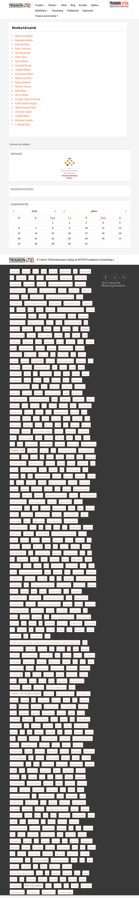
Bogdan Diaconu (54, 867)
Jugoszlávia (60, 649)
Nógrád (84, 412)
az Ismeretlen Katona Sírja (18, 598)
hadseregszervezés (31, 803)
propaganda (28, 751)
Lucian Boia (69, 540)
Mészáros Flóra (23, 78)
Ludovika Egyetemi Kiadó (18, 291)
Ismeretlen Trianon (35, 598)
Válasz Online (26, 687)
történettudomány (16, 726)
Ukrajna (69, 630)
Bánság (48, 527)
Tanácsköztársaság (65, 502)
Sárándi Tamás (48, 675)
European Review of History (18, 828)
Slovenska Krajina (90, 623)
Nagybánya (69, 777)
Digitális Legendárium (79, 815)
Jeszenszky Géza (57, 566)
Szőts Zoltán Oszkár (83, 694)
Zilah (75, 271)
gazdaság (45, 419)
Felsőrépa (88, 559)
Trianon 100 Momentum (53, 393)
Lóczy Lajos (31, 335)
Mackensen (39, 758)
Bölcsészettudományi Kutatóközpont (62, 617)
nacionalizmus (28, 425)
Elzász (13, 739)
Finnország (53, 406)
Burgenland (61, 463)
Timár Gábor (90, 342)
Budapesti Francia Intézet (35, 323)
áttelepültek (42, 483)
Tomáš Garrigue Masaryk (29, 745)
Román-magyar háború (81, 726)
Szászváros (36, 675)
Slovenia (58, 726)
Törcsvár (56, 527)
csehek (50, 777)
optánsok (80, 790)
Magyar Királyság (85, 271)
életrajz (46, 380)
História (91, 566)
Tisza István (50, 361)
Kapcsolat (88, 10)
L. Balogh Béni (22, 124)
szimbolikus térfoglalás (26, 348)
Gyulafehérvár (80, 540)
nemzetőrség (50, 847)
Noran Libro (82, 534)
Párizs (54, 367)
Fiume (67, 335)
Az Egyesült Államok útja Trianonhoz (35, 303)
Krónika (83, 5)
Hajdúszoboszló (22, 559)
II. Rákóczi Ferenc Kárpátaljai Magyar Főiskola (60, 297)
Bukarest (33, 527)
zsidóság (85, 873)
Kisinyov (35, 271)
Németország (88, 527)
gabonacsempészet (76, 764)
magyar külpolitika (71, 796)
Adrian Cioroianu (70, 835)
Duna (89, 553)
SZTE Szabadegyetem (68, 707)
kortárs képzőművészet (30, 655)
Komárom (50, 323)
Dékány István (27, 495)
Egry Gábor (81, 713)
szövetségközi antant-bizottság (39, 399)
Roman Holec (67, 873)
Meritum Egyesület (16, 815)
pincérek (82, 796)
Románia (14, 540)
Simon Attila (21, 95)
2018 (66, 886)
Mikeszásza (75, 425)
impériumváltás (91, 572)
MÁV (23, 777)
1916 (12, 444)
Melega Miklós (30, 649)
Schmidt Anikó (74, 822)
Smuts (83, 662)
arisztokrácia (91, 585)
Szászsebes (61, 713)
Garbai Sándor (32, 291)
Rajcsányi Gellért (77, 393)
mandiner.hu (77, 655)
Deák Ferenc (58, 431)
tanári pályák (78, 732)
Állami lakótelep (76, 751)
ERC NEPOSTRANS (71, 521)
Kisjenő (20, 444)
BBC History (74, 841)
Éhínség (54, 399)
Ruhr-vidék (60, 342)
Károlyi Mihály (35, 406)
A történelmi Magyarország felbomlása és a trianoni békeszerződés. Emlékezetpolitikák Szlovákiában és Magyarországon (45, 643)
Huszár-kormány (75, 611)
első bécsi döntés (64, 815)
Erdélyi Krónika (41, 662)
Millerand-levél (52, 502)
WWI (31, 630)
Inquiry (24, 623)
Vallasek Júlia (42, 879)
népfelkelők (37, 380)
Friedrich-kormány (75, 527)
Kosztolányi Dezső (16, 579)
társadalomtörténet (76, 623)
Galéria (94, 5)
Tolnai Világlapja (32, 451)
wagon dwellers (77, 419)
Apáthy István (43, 355)
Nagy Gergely (14, 867)
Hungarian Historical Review (18, 399)
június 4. (83, 566)
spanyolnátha (26, 431)
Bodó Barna (32, 316)
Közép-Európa (57, 515)
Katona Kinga (86, 758)
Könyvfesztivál (40, 751)
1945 (74, 700)
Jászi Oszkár (42, 649)
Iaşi (69, 649)
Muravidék (76, 758)
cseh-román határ (62, 764)
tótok (23, 476)
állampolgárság (15, 406)
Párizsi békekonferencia (17, 783)
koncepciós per (15, 547)
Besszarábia (32, 777)
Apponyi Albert (50, 310)
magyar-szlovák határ (81, 598)
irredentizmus (50, 463)
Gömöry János (30, 604)
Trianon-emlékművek (83, 719)
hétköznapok (64, 751)
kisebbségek (83, 675)
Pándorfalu (84, 515)
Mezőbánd (71, 463)
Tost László (53, 271)
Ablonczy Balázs (24, 36)
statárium (13, 572)
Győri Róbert (21, 61)
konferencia (84, 668)
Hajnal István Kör (29, 662)
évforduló (13, 707)
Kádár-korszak (86, 291)
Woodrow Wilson (27, 329)
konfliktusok (52, 803)
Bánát (31, 758)
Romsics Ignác (48, 726)
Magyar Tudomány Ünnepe (18, 502)
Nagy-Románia (37, 617)
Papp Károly (23, 681)
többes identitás (76, 380)
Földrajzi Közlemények (63, 585)
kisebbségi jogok (36, 707)
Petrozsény (50, 630)
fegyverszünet (54, 387)
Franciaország (62, 828)
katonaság (64, 719)
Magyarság (68, 726)
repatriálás (59, 783)
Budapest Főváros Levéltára (19, 527)
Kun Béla (38, 342)
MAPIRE (13, 713)
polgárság (13, 348)
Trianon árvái (65, 758)
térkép (29, 732)
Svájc (26, 726)
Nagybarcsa (39, 630)
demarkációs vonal (79, 585)
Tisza (36, 841)
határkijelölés (82, 835)
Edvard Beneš (41, 284)
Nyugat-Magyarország (83, 617)
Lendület (72, 367)
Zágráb (44, 271)
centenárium (25, 847)
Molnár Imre (46, 540)
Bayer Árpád (85, 649)
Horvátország (27, 367)
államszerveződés (30, 355)
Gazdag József (24, 790)
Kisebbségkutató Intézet (46, 796)
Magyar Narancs (65, 271)
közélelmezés (54, 559)
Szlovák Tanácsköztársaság (67, 451)
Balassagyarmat (33, 822)
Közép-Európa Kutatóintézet (60, 860)
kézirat (27, 508)
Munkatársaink (24, 27)
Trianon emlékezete (63, 847)
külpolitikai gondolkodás (61, 412)
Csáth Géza (24, 361)
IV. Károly (79, 297)
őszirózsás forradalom (26, 438)
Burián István (86, 425)
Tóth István (14, 470)
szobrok (60, 835)
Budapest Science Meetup (65, 361)
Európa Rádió (56, 380)
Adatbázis (42, 10)
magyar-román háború (79, 803)
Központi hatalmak (80, 278)
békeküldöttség (15, 687)
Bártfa (82, 847)
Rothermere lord (90, 457)
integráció (38, 438)
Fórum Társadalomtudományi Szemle (30, 572)
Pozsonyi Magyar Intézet (18, 316)
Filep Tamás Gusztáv (49, 892)
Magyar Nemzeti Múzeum (57, 483)
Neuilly (12, 854)
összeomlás (48, 438)
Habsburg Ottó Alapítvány (28, 470)
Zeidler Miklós (22, 116)
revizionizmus (67, 604)
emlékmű (57, 374)
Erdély (53, 355)
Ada (40, 623)
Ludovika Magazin (34, 854)
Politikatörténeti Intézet (36, 463)
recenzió (44, 387)
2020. (90, 361)
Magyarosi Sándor (39, 521)
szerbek (25, 406)
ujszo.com (14, 732)
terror (85, 611)
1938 (51, 649)
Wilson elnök (24, 489)
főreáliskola (74, 809)
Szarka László (15, 495)
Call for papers (50, 732)
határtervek (66, 329)
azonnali (22, 822)
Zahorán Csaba (23, 111)
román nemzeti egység (51, 707)
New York (13, 879)
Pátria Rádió (53, 879)
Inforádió (58, 323)
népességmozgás (16, 380)
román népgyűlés (29, 284)
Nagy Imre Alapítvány (47, 835)
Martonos (43, 591)
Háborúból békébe (16, 886)
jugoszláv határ (15, 719)
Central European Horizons (71, 303)
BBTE (59, 732)
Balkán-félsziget (27, 719)
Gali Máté (13, 771)
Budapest (27, 521)
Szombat (40, 278)
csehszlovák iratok (16, 355)
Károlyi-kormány (80, 777)
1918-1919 (73, 495)
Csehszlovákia (42, 534)
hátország (85, 374)
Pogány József (15, 419)
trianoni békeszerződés (76, 681)
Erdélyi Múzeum (80, 387)
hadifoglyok (14, 617)
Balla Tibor (39, 310)
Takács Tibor (56, 476)
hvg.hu (28, 764)
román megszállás (27, 515)
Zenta (45, 815)
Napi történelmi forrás (17, 764)
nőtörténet (76, 374)
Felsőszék (52, 822)
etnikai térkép (75, 547)
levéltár (65, 841)
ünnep (30, 476)
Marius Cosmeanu (52, 278)
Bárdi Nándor (14, 515)
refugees (47, 572)
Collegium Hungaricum (45, 335)
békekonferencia (74, 291)
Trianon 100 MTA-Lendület (73, 323)
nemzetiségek (45, 508)
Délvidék (69, 598)
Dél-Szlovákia (85, 854)
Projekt (40, 5)
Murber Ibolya (14, 777)
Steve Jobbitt (25, 617)
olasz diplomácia (29, 579)
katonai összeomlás (46, 655)
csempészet (26, 547)
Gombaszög (85, 809)
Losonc (75, 847)
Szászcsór (56, 841)
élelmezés (57, 771)
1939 (64, 527)
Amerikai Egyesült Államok (81, 489)
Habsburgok (14, 489)
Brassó (12, 835)
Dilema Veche (70, 342)
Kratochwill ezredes (31, 444)
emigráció (91, 815)
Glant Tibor (21, 57)
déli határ (72, 687)
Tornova (38, 329)
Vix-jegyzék (24, 591)
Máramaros (27, 566)
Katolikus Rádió (49, 342)
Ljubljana (71, 713)
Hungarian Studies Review (88, 495)
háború (82, 553)
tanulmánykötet (76, 591)
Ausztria (37, 815)
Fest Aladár (60, 457)
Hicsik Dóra (39, 412)
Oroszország (90, 508)
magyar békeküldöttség (71, 515)
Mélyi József (14, 297)
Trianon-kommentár (47, 16)
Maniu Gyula (14, 361)
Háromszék (90, 310)
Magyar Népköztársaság (86, 451)
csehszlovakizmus (66, 278)
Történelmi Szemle (16, 751)
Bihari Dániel (72, 316)
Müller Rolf (14, 790)
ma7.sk (48, 412)
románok (36, 419)
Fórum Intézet (70, 783)
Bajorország (66, 489)
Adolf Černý (66, 662)
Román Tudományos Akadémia (42, 431)
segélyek (24, 297)
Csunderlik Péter (65, 399)
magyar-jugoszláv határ (17, 335)
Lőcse (66, 591)
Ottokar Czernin (48, 694)
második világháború (46, 444)
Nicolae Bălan (51, 348)
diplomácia (65, 559)
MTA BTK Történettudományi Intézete (22, 873)
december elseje (36, 489)
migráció (30, 310)
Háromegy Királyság (85, 406)
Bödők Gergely (81, 361)
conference (76, 335)
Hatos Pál (63, 367)
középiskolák (21, 310)
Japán (73, 355)
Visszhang (57, 10)
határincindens (81, 771)
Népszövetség (47, 854)
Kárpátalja (33, 681)
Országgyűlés (80, 348)
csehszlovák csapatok (34, 783)
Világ (47, 873)
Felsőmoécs (38, 495)
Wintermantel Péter (25, 107)
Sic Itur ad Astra (89, 655)
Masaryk (66, 374)
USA (12, 483)
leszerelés (59, 777)
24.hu (46, 617)
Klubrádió (74, 860)
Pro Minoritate (84, 700)
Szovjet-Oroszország (70, 553)
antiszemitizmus (78, 572)
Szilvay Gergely (57, 540)
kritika (55, 547)
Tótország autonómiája (42, 553)
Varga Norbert (31, 879)
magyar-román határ (37, 611)
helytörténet (26, 419)
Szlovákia (66, 700)
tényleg (31, 278)
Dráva (59, 579)
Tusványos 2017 (78, 399)
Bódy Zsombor (23, 48)
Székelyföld (24, 700)
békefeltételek (22, 630)
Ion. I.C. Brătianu (86, 886)
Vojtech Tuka (62, 822)
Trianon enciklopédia (48, 713)
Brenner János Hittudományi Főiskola (49, 604)
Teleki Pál (35, 387)
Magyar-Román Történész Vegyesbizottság (70, 310)
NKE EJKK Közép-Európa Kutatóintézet (63, 534)
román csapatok (34, 828)
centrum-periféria (68, 771)
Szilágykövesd (15, 655)
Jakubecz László (54, 662)
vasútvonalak (56, 700)
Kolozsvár (54, 719)
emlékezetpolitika (77, 559)
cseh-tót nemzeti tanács (18, 323)
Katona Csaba (56, 419)
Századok (32, 623)
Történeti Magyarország (89, 444)
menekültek (37, 361)
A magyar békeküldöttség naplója (82, 739)
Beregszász (35, 540)
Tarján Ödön (14, 591)
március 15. (64, 547)
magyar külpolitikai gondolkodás (19, 611)
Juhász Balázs (23, 69)
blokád (46, 566)
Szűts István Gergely (26, 103)
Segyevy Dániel (44, 745)
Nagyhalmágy (15, 431)
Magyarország (24, 713)
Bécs (40, 527)
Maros (87, 419)
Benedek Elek (40, 348)
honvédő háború (52, 751)
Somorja (66, 380)
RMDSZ (44, 559)
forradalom (61, 630)
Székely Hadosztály (59, 508)
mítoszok (34, 457)
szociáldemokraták (16, 508)
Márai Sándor (14, 745)
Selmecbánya (36, 726)
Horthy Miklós (42, 579)
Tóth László (45, 841)
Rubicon (80, 508)
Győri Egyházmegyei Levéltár (65, 694)
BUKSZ (53, 815)
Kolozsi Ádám (68, 476)
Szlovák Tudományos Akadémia (86, 579)
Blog (73, 5)
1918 (22, 732)
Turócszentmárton (48, 828)
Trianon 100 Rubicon (42, 719)
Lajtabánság (14, 476)
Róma (93, 463)
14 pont (80, 342)
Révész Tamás (23, 86)
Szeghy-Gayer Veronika (27, 99)
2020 (65, 425)
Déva (43, 822)
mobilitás (66, 393)
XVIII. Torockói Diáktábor (49, 739)
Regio (89, 540)
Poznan (42, 777)
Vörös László (57, 572)
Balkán (27, 675)
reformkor (27, 374)
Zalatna (36, 764)
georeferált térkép (15, 284)
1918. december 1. (33, 892)
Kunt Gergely (44, 451)
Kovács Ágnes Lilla (36, 636)
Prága (72, 719)
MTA (30, 553)
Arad (86, 323)
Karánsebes (48, 489)
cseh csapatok (83, 707)
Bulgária (48, 547)
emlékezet (42, 316)
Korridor (63, 790)
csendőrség (58, 335)
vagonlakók (37, 566)
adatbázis (50, 457)
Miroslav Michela (71, 668)
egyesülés (38, 425)
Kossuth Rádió (88, 828)
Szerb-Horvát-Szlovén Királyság (20, 387)
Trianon (85, 329)
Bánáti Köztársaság (52, 758)
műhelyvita (21, 835)
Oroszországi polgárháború (18, 758)
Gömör (78, 828)
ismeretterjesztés (16, 374)
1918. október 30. (47, 764)
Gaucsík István (22, 53)
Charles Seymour (89, 751)
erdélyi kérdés (56, 553)
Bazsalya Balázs (24, 40)
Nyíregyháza (39, 732)
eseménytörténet (15, 636)
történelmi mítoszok (16, 860)
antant (85, 335)
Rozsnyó (13, 438)
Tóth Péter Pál (82, 783)
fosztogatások (21, 278)
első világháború (18, 553)
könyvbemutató (27, 809)
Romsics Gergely (24, 120)
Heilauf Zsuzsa (90, 604)
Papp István (72, 879)
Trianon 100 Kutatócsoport (25, 693)
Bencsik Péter (22, 44)
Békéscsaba (24, 540)
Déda (33, 700)
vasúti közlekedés (87, 841)
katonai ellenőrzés (16, 585)
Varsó (71, 828)
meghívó (69, 438)
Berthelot (13, 681)
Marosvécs (60, 675)
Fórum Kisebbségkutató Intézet (20, 796)
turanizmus (56, 745)
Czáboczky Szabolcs (73, 470)
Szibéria (58, 425)
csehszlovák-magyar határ (18, 463)
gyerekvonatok (48, 783)
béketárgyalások (37, 847)
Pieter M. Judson (15, 521)
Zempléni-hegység (46, 374)
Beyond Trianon (80, 476)
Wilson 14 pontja (15, 425)
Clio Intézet (48, 425)
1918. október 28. (16, 303)
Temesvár (68, 732)
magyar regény (15, 271)
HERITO (56, 329)
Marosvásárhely (32, 771)
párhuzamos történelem (42, 476)
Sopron (47, 636)
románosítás (63, 406)
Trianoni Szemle (82, 463)
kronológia (43, 867)
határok (90, 860)
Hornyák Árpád (23, 65)
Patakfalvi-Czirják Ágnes (65, 892)
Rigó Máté (20, 90)
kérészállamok (31, 483)
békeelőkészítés (15, 566)
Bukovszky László (16, 412)
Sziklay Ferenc (15, 393)
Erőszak (79, 457)
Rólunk (53, 5)
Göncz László (38, 547)
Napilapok (82, 879)
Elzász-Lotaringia (52, 790)
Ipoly (42, 457)
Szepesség (62, 291)
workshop (60, 796)
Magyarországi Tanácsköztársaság (56, 495)
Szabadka (14, 822)
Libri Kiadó (27, 380)
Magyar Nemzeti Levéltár (47, 291)
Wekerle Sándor (70, 431)
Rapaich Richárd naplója (42, 515)
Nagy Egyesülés (71, 675)
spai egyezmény (45, 771)
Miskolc (67, 572)
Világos (57, 655)
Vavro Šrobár (35, 713)
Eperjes (22, 771)
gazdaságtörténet (38, 790)
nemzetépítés (27, 393)
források (34, 591)
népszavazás (14, 457)
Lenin (21, 879)
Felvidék (48, 886)
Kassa (82, 860)
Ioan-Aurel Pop (67, 867)
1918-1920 (28, 412)
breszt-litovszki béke (16, 803)
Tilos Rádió (75, 886)
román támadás (15, 342)
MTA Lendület (24, 707)
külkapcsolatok (60, 854)
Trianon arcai (78, 502)
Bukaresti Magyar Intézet (37, 502)
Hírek (64, 5)
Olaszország (74, 412)
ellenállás (73, 406)
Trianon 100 (17, 450)
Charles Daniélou (61, 681)
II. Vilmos (71, 508)
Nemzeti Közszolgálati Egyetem (56, 687)
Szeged (35, 508)
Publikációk (73, 10)
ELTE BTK (58, 886)
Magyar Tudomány (55, 303)
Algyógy (51, 681)
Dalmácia (24, 457)
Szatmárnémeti (64, 739)
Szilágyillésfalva (28, 534)
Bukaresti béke (79, 630)
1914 (44, 406)
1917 (12, 630)
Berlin (61, 470)
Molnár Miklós (15, 847)
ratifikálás (71, 790)
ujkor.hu (43, 803)
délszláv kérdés (15, 367)
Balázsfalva (70, 457)
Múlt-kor (91, 662)
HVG (34, 796)
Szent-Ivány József (57, 668)
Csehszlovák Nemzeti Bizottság (53, 598)
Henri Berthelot (69, 579)
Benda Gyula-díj (34, 739)
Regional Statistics (71, 566)
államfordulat (53, 470)
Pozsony (86, 438)
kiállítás (76, 649)
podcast (78, 438)
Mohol (53, 451)
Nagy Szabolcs (23, 82)
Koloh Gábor (78, 604)
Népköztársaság (15, 534)
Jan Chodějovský (44, 700)
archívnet (81, 367)
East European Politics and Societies (57, 809)
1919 (26, 585)
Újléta (25, 636)
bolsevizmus (66, 655)
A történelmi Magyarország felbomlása (43, 585)
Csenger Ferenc (27, 342)
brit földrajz (30, 668)
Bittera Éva (82, 355)
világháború (47, 329)
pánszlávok (91, 476)
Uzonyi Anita (14, 700)
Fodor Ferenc (14, 623)
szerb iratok (50, 611)
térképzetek (21, 854)
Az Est (75, 329)
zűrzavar (39, 873)
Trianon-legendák (62, 611)
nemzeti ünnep (15, 329)
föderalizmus (55, 873)
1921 (52, 579)
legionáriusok (89, 732)
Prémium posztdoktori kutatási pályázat (60, 284)
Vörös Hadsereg (63, 355)
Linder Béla (28, 815)
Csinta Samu (72, 483)
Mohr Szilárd (59, 438)
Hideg (85, 643)
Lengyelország (87, 303)
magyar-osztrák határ (37, 297)
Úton (12, 278)
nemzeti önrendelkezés (54, 521)
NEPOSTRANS (15, 841)
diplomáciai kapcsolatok (65, 348)
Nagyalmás (91, 847)
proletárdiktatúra (67, 387)
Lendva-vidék (22, 739)
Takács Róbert (15, 809)
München (66, 419)
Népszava (20, 483)
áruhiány (63, 879)
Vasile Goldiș (34, 559)
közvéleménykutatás (17, 604)
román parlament (83, 431)
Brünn (12, 559)
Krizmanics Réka (24, 74)
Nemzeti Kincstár (73, 444)
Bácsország (26, 271)
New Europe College (16, 675)
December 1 (66, 745)
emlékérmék (38, 393)
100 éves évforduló (55, 591)
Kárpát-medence (33, 835)
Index (35, 867)
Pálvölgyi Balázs (64, 803)
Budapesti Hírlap (72, 854)
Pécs (35, 374)
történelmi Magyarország (42, 367)
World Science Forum (17, 649)
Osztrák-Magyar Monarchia (57, 316)
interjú (75, 662)
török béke (90, 630)
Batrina (85, 470)
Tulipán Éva (90, 399)
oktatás (77, 873)
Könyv (27, 860)
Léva (12, 310)
